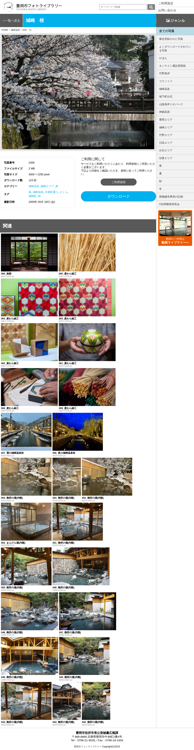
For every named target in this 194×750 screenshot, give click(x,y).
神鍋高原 (164, 111)
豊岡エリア (165, 119)
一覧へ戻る (12, 20)
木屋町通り (51, 192)
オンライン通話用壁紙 (172, 65)
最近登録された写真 (171, 38)
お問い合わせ (167, 10)
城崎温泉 (34, 186)
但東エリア (165, 158)
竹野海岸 (164, 73)
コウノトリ (165, 81)
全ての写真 (166, 31)
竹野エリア (165, 134)
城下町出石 (165, 96)
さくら (63, 192)
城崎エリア (47, 186)
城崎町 (33, 195)
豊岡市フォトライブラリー (87, 746)
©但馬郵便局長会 (169, 204)
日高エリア (165, 142)
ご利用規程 (118, 182)
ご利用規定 (165, 3)
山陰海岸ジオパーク (171, 104)
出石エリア (165, 150)
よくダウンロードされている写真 (175, 48)
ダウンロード (118, 196)
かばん (163, 58)
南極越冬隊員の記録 (171, 196)
